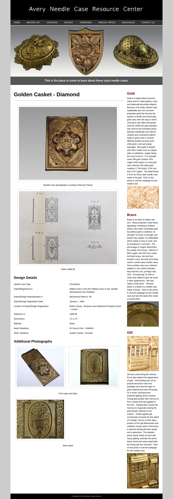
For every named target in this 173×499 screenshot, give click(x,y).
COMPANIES (86, 22)
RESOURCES (128, 22)
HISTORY (68, 22)
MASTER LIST (33, 22)
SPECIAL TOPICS (107, 22)
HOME (17, 22)
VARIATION (52, 22)
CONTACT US (147, 22)
